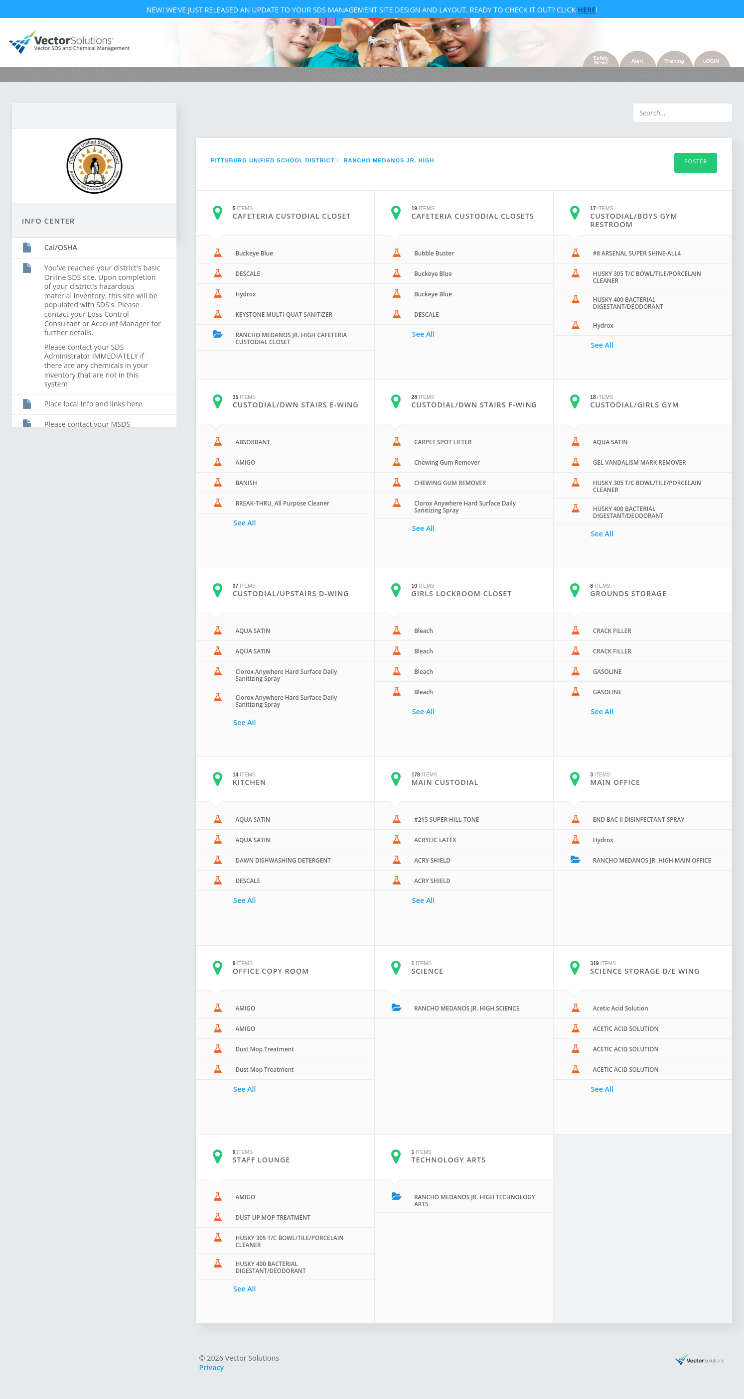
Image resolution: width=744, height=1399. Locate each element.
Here (586, 11)
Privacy (217, 1372)
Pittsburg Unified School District (278, 165)
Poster (684, 165)
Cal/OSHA (71, 245)
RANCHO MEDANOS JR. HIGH (394, 165)
